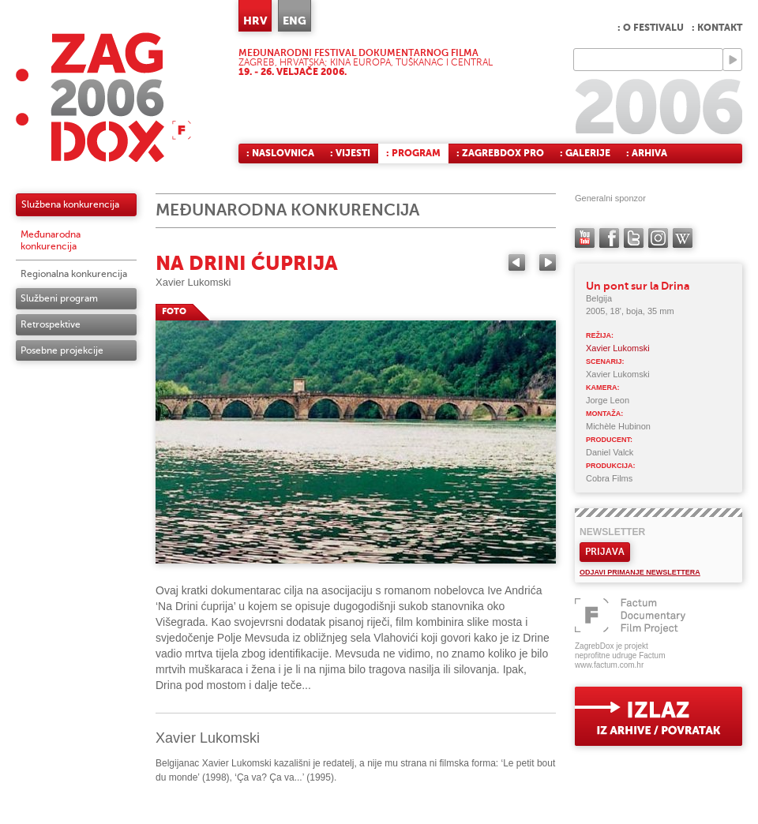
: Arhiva (646, 153)
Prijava (605, 551)
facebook (609, 238)
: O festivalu (650, 27)
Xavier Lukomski (193, 282)
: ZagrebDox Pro (500, 153)
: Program (413, 153)
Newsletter (612, 531)
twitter (634, 238)
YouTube (585, 238)
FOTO (174, 311)
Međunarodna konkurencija (51, 240)
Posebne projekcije (62, 350)
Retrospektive (51, 324)
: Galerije (585, 153)
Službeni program (59, 298)
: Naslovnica (280, 153)
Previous (516, 262)
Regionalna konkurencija (74, 273)
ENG (294, 20)
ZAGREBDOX (103, 97)
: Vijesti (350, 153)
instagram (658, 238)
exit (658, 716)
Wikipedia (682, 238)
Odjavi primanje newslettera (640, 572)
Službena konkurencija (70, 204)
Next (547, 262)
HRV (255, 20)
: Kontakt (717, 27)
